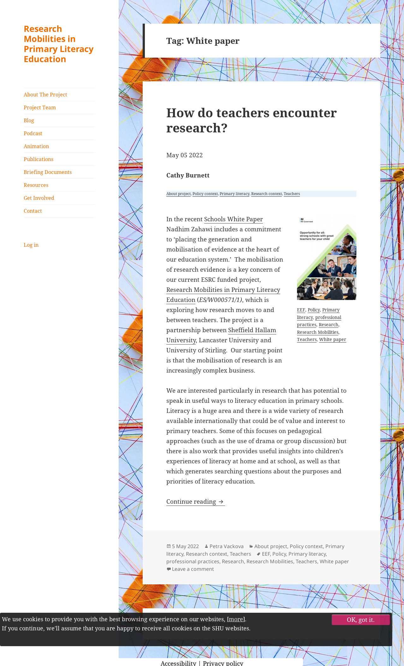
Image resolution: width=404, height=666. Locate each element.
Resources (36, 185)
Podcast (33, 133)
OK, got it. (361, 620)
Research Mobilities (317, 332)
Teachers (292, 193)
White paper (332, 339)
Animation (36, 146)
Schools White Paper (233, 219)
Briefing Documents (48, 172)
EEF (301, 310)
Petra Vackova (227, 546)
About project (178, 193)
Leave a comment (193, 568)
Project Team (40, 107)
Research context (266, 193)
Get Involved (39, 197)
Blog (29, 120)
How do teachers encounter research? (251, 120)
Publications (38, 159)
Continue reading (195, 501)
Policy (314, 310)
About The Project (45, 94)
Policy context (205, 193)
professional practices (192, 561)
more (236, 619)
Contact (33, 210)
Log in (31, 244)
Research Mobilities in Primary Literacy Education (58, 44)
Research (328, 324)
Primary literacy (234, 193)
